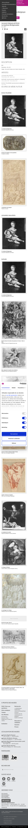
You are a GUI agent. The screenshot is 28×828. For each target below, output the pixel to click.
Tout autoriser (14, 434)
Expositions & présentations (8, 4)
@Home (4, 18)
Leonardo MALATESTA (7, 76)
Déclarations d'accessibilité (9, 818)
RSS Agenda (4, 793)
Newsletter (7, 800)
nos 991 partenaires (11, 395)
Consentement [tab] (6, 387)
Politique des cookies (8, 822)
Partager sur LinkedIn (5, 29)
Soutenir (17, 724)
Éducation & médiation (7, 14)
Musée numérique (19, 717)
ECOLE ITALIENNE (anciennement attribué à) (12, 83)
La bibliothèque (18, 708)
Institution (4, 12)
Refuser (14, 443)
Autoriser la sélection (14, 438)
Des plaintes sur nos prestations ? (10, 816)
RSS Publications (5, 797)
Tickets (3, 712)
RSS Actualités (4, 796)
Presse (17, 727)
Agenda (4, 6)
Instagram (13, 781)
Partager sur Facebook (2, 29)
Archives (17, 712)
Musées (4, 10)
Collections (5, 8)
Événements (4, 716)
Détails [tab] (14, 387)
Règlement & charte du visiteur (6, 720)
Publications (17, 709)
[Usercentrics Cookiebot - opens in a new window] (20, 384)
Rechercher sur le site (3, 769)
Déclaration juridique (8, 820)
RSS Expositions (5, 795)
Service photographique (20, 711)
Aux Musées (4, 714)
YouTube (8, 781)
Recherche (5, 16)
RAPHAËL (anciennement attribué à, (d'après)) (13, 80)
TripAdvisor (3, 785)
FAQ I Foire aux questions (5, 707)
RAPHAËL (4, 259)
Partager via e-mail (7, 29)
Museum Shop (4, 718)
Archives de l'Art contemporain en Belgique (18, 715)
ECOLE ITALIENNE (6, 93)
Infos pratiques (5, 2)
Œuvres (25, 29)
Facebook (4, 781)
